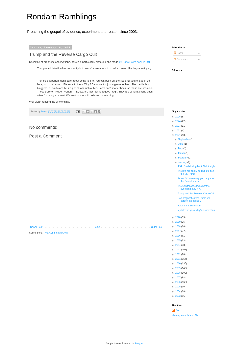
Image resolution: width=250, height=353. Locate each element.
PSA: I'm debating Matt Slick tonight (196, 166)
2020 (178, 217)
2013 (178, 249)
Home (97, 227)
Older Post (156, 227)
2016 (178, 235)
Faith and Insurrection (189, 205)
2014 (178, 245)
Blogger (139, 343)
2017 (178, 231)
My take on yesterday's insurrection (196, 210)
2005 (178, 286)
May (180, 148)
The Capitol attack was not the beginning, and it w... (194, 187)
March (182, 153)
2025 (178, 116)
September (184, 139)
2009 (178, 268)
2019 (178, 221)
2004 (178, 291)
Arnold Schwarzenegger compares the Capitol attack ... (196, 180)
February (183, 157)
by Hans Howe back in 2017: (135, 61)
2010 (178, 263)
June (181, 143)
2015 (178, 240)
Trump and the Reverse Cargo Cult (196, 193)
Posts (178, 53)
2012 (178, 254)
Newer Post (36, 227)
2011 (178, 259)
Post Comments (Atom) (56, 232)
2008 (178, 272)
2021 (178, 135)
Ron (178, 310)
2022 (178, 130)
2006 (178, 282)
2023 (178, 125)
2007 (178, 277)
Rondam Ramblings (61, 16)
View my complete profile (185, 315)
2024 (178, 121)
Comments (181, 59)
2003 (178, 296)
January (182, 162)
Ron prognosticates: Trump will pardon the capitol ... (194, 199)
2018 (178, 226)
